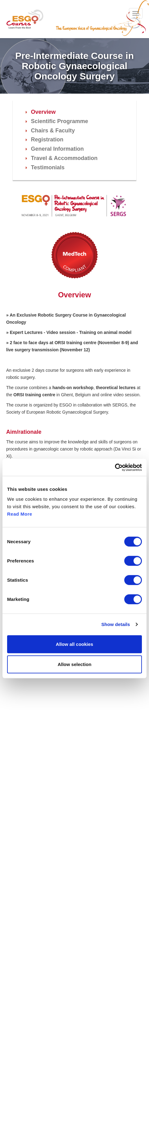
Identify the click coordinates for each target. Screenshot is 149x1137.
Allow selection (74, 664)
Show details (115, 624)
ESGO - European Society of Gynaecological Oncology (24, 19)
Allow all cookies (74, 643)
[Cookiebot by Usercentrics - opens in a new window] (115, 467)
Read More (19, 513)
